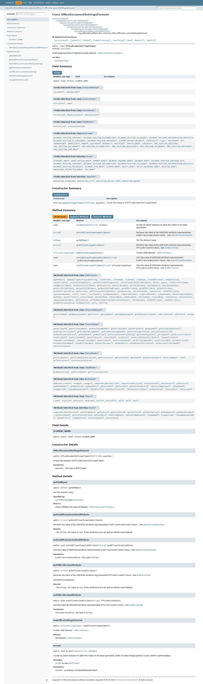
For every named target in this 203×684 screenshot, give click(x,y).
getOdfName (81, 240)
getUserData (106, 386)
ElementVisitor (91, 225)
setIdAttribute (179, 340)
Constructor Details (15, 44)
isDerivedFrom (164, 314)
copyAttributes (60, 282)
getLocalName (59, 314)
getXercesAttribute (180, 335)
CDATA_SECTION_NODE (80, 161)
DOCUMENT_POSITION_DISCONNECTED (99, 138)
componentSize (172, 280)
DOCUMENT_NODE (141, 161)
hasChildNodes (169, 358)
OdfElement (66, 49)
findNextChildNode (62, 285)
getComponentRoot (170, 285)
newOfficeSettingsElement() (21, 76)
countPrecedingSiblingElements (136, 282)
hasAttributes (93, 337)
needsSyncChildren (114, 389)
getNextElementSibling (64, 335)
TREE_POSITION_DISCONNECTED (94, 146)
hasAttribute (59, 337)
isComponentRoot (111, 294)
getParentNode (78, 372)
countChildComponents (80, 282)
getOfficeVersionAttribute (89, 245)
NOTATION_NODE (168, 167)
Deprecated (39, 3)
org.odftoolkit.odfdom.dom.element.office (23, 8)
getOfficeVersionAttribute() (20, 68)
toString (103, 303)
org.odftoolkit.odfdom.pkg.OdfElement (92, 31)
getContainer (167, 383)
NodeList (139, 40)
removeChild (171, 297)
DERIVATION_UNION (130, 181)
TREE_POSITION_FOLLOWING (152, 146)
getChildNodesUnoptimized (82, 358)
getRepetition (124, 291)
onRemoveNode (115, 297)
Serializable (60, 40)
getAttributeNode (77, 329)
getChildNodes (60, 358)
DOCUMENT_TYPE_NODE (94, 167)
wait (120, 401)
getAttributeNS (118, 329)
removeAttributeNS (85, 340)
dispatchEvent (151, 383)
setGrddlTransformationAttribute (92, 258)
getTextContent (140, 291)
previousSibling (76, 126)
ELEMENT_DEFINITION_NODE (131, 141)
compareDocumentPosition (106, 383)
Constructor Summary (16, 28)
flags (162, 141)
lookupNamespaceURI (77, 389)
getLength (135, 358)
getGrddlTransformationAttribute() (23, 60)
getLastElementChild (161, 332)
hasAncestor (155, 291)
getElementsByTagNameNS (112, 332)
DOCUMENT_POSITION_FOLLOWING (132, 138)
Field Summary (13, 24)
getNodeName (84, 335)
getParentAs (82, 291)
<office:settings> (164, 253)
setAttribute (103, 340)
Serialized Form (61, 61)
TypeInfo (150, 40)
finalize (66, 401)
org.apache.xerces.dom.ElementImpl (84, 27)
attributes (58, 103)
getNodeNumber (60, 386)
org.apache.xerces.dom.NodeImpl (71, 21)
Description (12, 19)
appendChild (59, 280)
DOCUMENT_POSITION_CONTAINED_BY (166, 161)
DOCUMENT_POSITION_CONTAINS (66, 138)
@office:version (172, 248)
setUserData (170, 389)
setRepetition (83, 303)
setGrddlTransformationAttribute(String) (25, 64)
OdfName (70, 81)
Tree (30, 3)
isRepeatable (164, 294)
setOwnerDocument (103, 343)
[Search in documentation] (176, 8)
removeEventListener (136, 389)
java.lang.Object (59, 19)
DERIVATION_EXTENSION (63, 181)
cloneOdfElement (155, 280)
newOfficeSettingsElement (88, 253)
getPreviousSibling (97, 372)
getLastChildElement (86, 288)
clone (56, 401)
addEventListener (61, 383)
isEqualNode (109, 337)
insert (75, 294)
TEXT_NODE (89, 170)
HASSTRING (172, 141)
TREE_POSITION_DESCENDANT (65, 146)
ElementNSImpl (90, 88)
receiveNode (144, 297)
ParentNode (88, 110)
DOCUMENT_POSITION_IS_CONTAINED (68, 141)
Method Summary (14, 32)
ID (181, 141)
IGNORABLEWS (59, 144)
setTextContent (60, 360)
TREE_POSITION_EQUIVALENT (124, 146)
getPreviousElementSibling (120, 335)
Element (86, 40)
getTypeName (106, 314)
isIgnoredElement (129, 294)
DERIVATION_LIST (85, 181)
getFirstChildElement (63, 288)
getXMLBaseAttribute (144, 314)
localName (58, 92)
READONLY (107, 144)
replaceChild (81, 300)
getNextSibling (60, 372)
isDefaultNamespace (159, 386)
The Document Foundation (125, 680)
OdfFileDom (89, 203)
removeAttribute (168, 337)
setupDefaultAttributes (140, 343)
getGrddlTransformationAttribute (92, 233)
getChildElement (120, 285)
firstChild (58, 115)
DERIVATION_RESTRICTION (107, 181)
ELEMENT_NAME (16, 40)
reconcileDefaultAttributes (144, 337)
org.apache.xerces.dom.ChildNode (75, 23)
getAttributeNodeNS (98, 329)
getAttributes (135, 329)
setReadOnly (120, 343)
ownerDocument (91, 115)
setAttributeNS (161, 340)
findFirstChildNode (178, 282)
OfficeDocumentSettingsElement (59, 8)
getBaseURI (150, 329)
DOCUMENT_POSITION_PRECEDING (102, 141)
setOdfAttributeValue (63, 303)
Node (129, 40)
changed (76, 383)
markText (57, 297)
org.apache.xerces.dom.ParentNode (79, 25)
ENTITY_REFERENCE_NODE (147, 167)
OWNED (84, 144)
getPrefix (92, 314)
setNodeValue (155, 389)
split (94, 303)
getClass (77, 401)
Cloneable (74, 40)
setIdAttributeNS (83, 343)
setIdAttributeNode (62, 343)
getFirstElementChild (137, 332)
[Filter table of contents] (30, 14)
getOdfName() (15, 56)
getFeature (181, 383)
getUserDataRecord (138, 386)
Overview (10, 3)
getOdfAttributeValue (63, 291)
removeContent (185, 297)
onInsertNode (86, 297)
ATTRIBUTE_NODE (60, 161)
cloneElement (105, 280)
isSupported (59, 389)
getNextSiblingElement (109, 288)
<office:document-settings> (109, 53)
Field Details (12, 36)
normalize (122, 337)
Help (62, 3)
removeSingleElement (63, 300)
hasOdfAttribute (171, 291)
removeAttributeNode (63, 340)
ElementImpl (88, 99)
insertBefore (95, 294)
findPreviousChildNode (84, 285)
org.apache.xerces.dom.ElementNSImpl (89, 29)
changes (87, 383)
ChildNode (87, 122)
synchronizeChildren (81, 360)
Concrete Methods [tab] (102, 217)
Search (55, 3)
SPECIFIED (118, 144)
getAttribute (59, 329)
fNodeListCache (74, 115)
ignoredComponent (61, 294)
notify (99, 401)
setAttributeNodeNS (142, 340)
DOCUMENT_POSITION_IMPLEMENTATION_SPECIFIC (170, 138)
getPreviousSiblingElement (102, 291)
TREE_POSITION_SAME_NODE (65, 149)
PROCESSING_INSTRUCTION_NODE (67, 170)
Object (88, 396)
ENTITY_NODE (127, 167)
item (182, 358)
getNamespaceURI (77, 314)
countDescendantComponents (106, 282)
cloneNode (118, 280)
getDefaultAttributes (63, 332)
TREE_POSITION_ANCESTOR (165, 144)
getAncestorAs (103, 285)
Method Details (13, 52)
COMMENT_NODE (99, 161)
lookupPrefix (96, 389)
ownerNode (94, 144)
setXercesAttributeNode (166, 343)
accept (79, 225)
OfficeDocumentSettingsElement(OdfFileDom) (28, 48)
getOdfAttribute (129, 288)
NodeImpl (87, 133)
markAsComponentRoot (182, 294)
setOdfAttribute (154, 300)
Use (25, 3)
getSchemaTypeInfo (145, 335)
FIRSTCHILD (151, 141)
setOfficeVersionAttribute (89, 265)
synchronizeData (61, 346)
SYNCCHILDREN (133, 144)
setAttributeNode (121, 340)
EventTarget (118, 40)
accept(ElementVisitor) (18, 80)
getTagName (163, 335)
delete (156, 282)
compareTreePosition (131, 383)
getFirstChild (105, 358)
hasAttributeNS (76, 337)
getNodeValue (76, 386)
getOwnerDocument (151, 358)
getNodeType (98, 335)
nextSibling (59, 126)
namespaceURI (72, 92)
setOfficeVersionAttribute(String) (22, 72)
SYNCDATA (146, 144)
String (56, 233)
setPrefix (179, 314)
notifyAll (110, 401)
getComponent (154, 285)
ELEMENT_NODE (112, 167)
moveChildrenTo (71, 297)
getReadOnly (91, 386)
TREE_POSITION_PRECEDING (179, 146)
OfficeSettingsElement (64, 253)
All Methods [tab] (60, 217)
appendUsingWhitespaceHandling (82, 280)
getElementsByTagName (87, 332)
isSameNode (177, 386)
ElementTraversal (101, 40)
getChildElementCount (169, 329)
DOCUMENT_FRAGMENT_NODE (120, 161)
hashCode (89, 401)
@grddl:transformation (181, 235)
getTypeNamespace (123, 314)
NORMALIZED (73, 144)
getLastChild (121, 358)
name (69, 103)
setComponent (138, 300)
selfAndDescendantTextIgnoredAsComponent (110, 300)
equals (164, 282)
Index (48, 3)
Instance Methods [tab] (79, 217)
